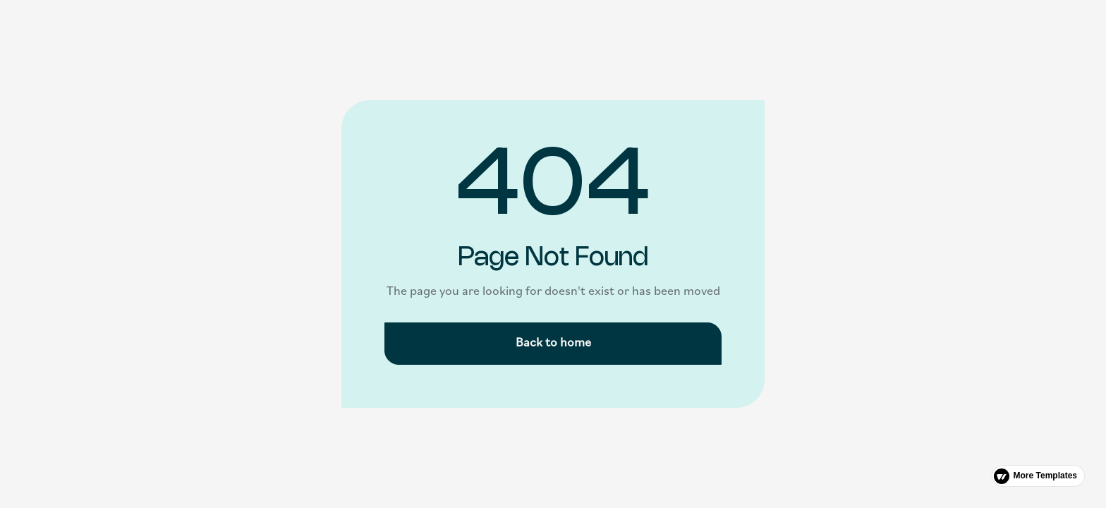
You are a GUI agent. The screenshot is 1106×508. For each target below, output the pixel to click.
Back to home (553, 343)
